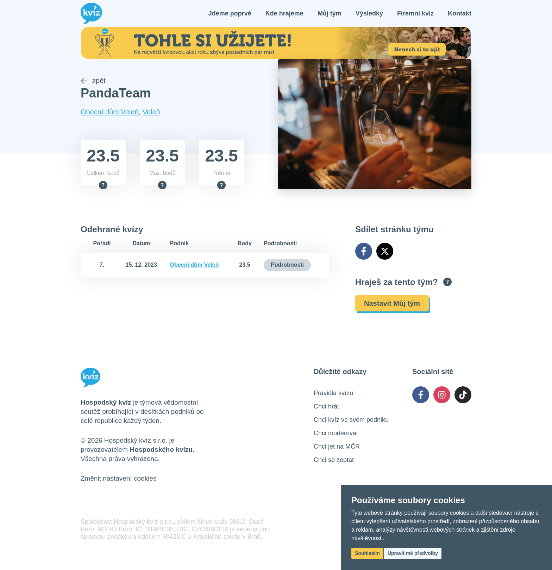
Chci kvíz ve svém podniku (351, 421)
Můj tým (329, 14)
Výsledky (369, 14)
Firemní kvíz (415, 14)
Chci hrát (326, 407)
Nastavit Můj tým (392, 305)
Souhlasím (367, 553)
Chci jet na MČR (337, 447)
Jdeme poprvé (229, 14)
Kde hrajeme (284, 14)
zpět (93, 82)
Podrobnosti (287, 266)
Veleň (151, 113)
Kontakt (459, 14)
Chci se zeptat (334, 461)
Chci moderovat (336, 434)
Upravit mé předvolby (413, 553)
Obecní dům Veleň (110, 113)
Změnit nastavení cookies (118, 479)
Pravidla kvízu (333, 394)
